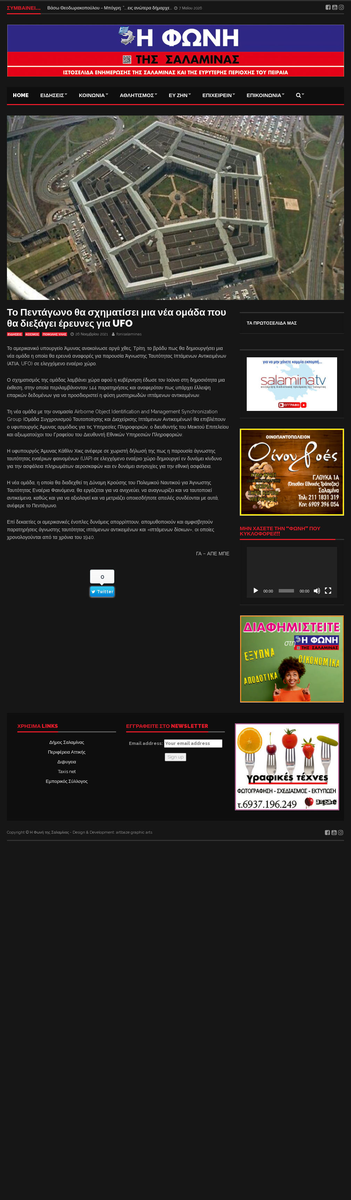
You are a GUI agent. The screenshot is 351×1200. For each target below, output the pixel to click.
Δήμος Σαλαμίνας (66, 742)
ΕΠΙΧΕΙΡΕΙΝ (217, 95)
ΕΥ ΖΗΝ (178, 95)
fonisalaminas (128, 334)
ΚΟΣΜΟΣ (32, 334)
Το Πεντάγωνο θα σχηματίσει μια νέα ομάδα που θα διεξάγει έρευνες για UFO (116, 318)
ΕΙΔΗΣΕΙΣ (52, 95)
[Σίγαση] (316, 590)
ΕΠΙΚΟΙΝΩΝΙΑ (264, 95)
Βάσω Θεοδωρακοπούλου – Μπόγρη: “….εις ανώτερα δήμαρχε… (110, 7)
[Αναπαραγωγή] (255, 590)
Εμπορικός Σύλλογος (67, 781)
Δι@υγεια (66, 761)
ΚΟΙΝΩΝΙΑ (92, 95)
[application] (292, 572)
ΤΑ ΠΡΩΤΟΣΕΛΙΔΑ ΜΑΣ (272, 323)
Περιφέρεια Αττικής (66, 752)
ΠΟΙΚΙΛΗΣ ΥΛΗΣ (54, 334)
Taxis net (67, 771)
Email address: (175, 743)
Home (20, 95)
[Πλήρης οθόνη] (328, 590)
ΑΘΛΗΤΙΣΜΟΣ (137, 95)
